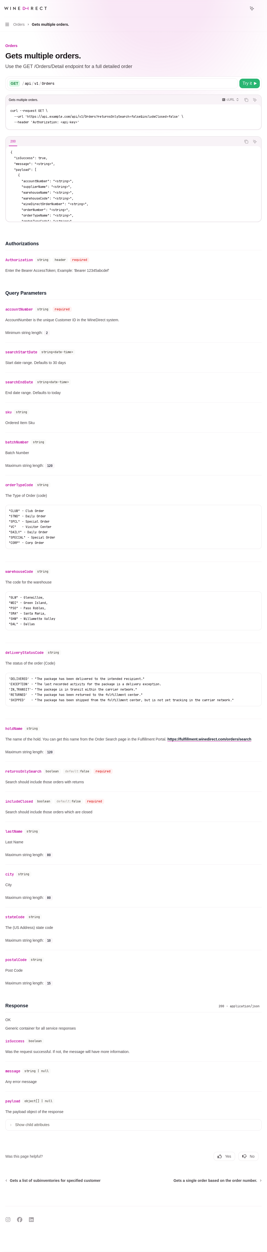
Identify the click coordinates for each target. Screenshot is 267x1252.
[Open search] (242, 8)
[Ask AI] (254, 99)
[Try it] (249, 83)
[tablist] (123, 141)
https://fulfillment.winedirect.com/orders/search (209, 739)
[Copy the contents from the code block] (246, 99)
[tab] (13, 141)
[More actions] (260, 8)
